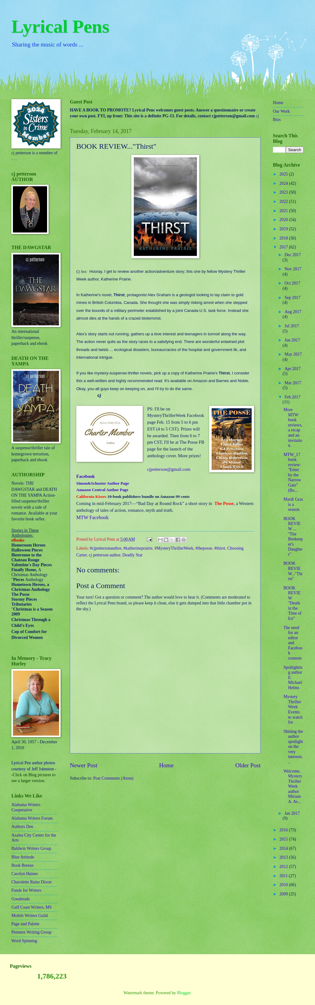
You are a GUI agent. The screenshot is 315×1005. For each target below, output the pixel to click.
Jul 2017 (292, 326)
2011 (284, 876)
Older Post (248, 765)
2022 (284, 201)
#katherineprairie (137, 548)
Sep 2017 (293, 297)
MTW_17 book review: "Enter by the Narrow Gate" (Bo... (292, 472)
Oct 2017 (292, 283)
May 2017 (293, 354)
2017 (284, 247)
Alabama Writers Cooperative (25, 807)
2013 (284, 857)
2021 (284, 210)
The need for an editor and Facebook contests (292, 642)
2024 (284, 183)
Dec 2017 (293, 254)
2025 (284, 174)
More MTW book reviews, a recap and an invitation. (292, 427)
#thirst (219, 548)
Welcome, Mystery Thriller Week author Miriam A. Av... (292, 786)
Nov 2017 (293, 269)
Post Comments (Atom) (113, 778)
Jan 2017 (292, 813)
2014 (284, 848)
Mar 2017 (293, 383)
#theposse (203, 548)
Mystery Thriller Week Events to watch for (292, 709)
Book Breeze (22, 865)
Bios (277, 119)
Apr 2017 (293, 368)
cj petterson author (104, 555)
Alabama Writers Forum (32, 818)
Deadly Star (132, 555)
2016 (284, 830)
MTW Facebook (92, 517)
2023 (284, 192)
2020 (284, 219)
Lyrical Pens (60, 26)
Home (166, 765)
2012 (284, 866)
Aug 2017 (293, 311)
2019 (284, 229)
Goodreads (20, 899)
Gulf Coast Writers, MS (31, 907)
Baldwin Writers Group (31, 848)
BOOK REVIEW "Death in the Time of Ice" (292, 603)
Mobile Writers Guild (29, 915)
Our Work (281, 111)
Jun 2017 (292, 340)
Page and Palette (25, 924)
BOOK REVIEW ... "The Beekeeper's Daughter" (293, 536)
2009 (284, 894)
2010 (284, 884)
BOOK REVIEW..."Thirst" (292, 571)
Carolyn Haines (24, 873)
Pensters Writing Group (31, 932)
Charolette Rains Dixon (31, 882)
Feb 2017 (293, 397)
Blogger (183, 993)
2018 (284, 238)
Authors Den (22, 826)
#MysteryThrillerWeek (173, 548)
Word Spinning (24, 940)
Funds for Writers (26, 890)
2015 (284, 839)
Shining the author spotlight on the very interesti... (293, 746)
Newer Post (84, 765)
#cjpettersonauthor (105, 548)
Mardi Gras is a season (293, 504)
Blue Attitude (22, 857)
